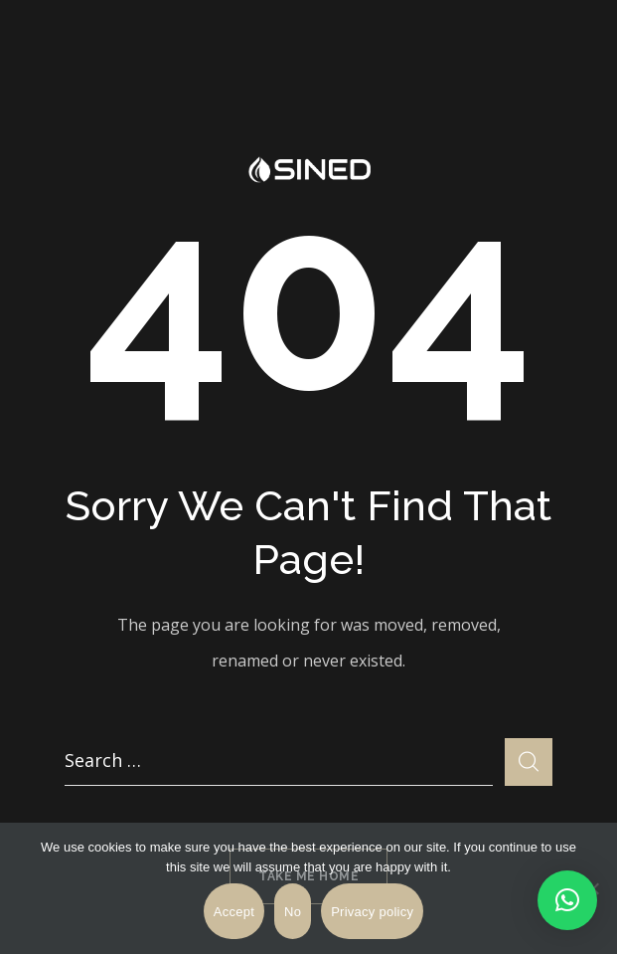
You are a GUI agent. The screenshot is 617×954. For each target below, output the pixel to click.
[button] (567, 900)
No (292, 911)
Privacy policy (372, 911)
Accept (234, 911)
